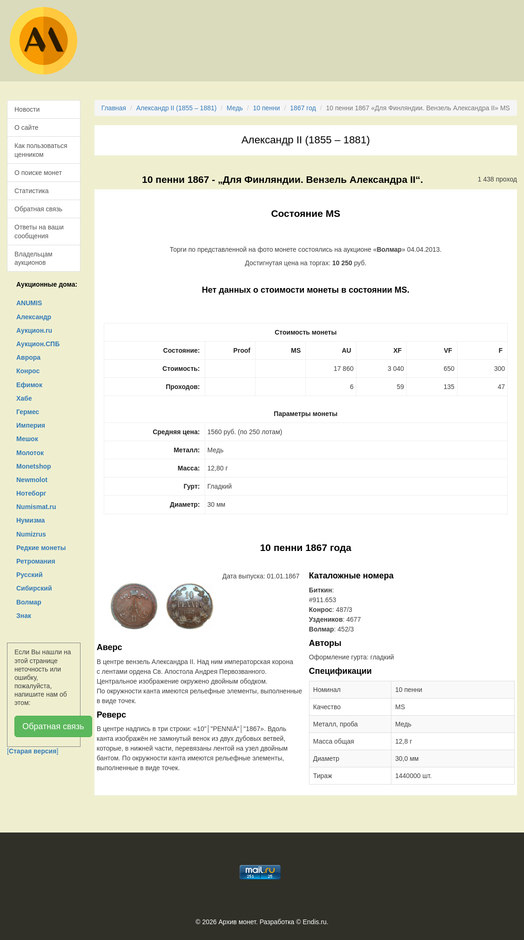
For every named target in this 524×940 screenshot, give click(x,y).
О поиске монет (38, 172)
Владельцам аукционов (33, 258)
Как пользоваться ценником (40, 150)
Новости (27, 109)
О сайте (26, 127)
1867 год (303, 108)
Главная (113, 108)
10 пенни (266, 108)
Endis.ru (314, 922)
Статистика (31, 191)
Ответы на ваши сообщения (39, 231)
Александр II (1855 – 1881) (176, 108)
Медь (235, 108)
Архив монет (237, 922)
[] (32, 751)
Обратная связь (38, 209)
